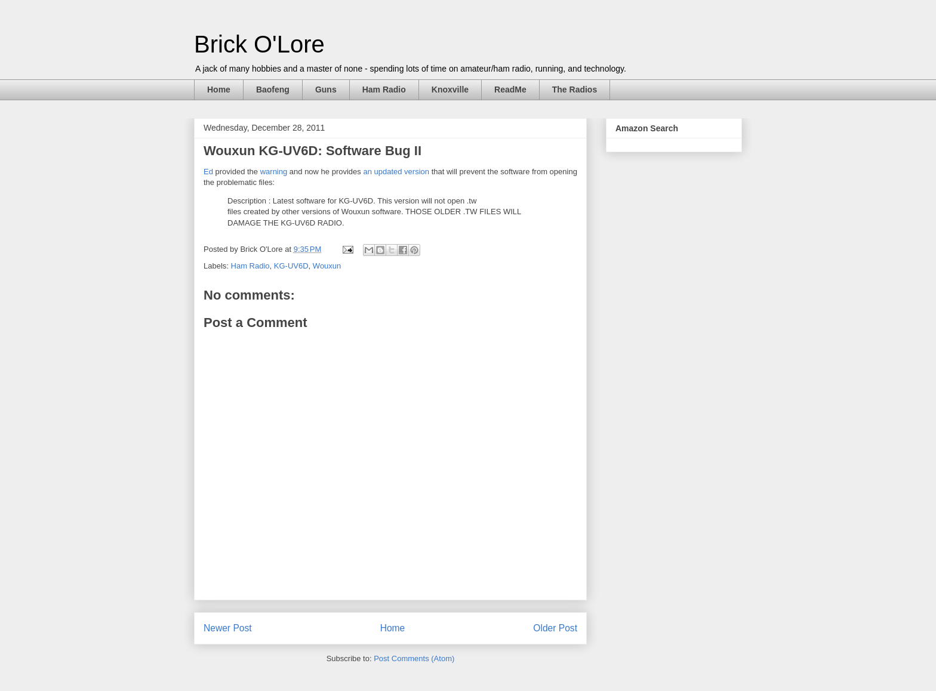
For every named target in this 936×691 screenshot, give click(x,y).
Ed (208, 171)
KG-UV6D (291, 265)
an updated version (396, 171)
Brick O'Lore (259, 44)
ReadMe (510, 89)
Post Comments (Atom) (414, 658)
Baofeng (273, 89)
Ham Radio (384, 89)
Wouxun (327, 265)
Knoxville (450, 89)
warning (274, 171)
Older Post (555, 628)
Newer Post (228, 628)
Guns (326, 89)
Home (218, 89)
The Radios (574, 89)
